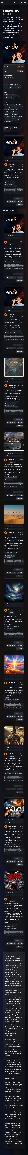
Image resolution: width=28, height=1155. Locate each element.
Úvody (6, 84)
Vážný (6, 97)
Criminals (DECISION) (15, 314)
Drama (16, 84)
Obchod (7, 86)
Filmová (7, 77)
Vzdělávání (13, 86)
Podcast (12, 87)
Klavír (11, 77)
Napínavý (14, 94)
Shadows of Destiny (14, 610)
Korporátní (17, 87)
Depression (12, 385)
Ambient (16, 402)
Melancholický (8, 96)
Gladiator (11, 754)
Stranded (11, 532)
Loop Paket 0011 (13, 164)
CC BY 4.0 (20, 66)
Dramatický (7, 94)
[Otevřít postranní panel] (2, 2)
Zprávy (6, 87)
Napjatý (11, 97)
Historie (18, 86)
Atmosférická (16, 96)
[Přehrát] (5, 164)
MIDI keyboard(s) (7, 128)
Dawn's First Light (14, 682)
